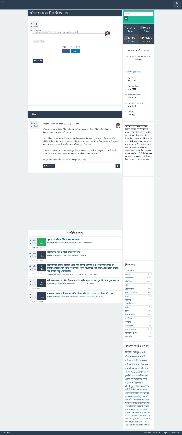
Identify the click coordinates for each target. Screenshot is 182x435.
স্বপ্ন (137, 409)
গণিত (127, 285)
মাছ (139, 406)
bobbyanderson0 (135, 94)
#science (135, 372)
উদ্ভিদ (148, 412)
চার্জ (145, 421)
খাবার (140, 403)
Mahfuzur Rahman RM (86, 297)
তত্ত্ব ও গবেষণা (61, 297)
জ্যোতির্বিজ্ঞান (129, 289)
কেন (127, 396)
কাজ (136, 396)
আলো (127, 372)
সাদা (149, 403)
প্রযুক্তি (127, 296)
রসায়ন (127, 274)
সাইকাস (36, 41)
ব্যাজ (94, 6)
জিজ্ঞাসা (56, 32)
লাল (147, 399)
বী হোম (9, 6)
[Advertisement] (75, 85)
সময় (141, 421)
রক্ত (146, 368)
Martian (80, 243)
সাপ (147, 396)
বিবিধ (59, 275)
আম (148, 424)
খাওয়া (144, 389)
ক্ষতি (149, 372)
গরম (140, 389)
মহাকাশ (128, 383)
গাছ (135, 403)
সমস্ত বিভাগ (129, 270)
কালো (142, 412)
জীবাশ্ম (42, 41)
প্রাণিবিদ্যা (128, 318)
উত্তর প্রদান (55, 124)
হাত (147, 406)
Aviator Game (133, 86)
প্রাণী (134, 383)
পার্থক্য (136, 386)
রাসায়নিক (129, 368)
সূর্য (132, 379)
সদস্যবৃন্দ (49, 6)
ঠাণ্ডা (130, 409)
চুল (126, 375)
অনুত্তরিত (33, 6)
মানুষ (128, 352)
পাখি (144, 415)
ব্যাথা (134, 409)
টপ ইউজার (102, 6)
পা (145, 412)
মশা (126, 409)
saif (78, 256)
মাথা (140, 379)
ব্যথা (150, 418)
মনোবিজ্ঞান (129, 325)
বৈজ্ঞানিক (140, 383)
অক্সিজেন (128, 424)
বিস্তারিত (133, 415)
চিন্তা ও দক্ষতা (130, 314)
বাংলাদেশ (139, 418)
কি (129, 415)
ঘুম (137, 352)
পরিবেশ (60, 284)
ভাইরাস (131, 421)
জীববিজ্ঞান (45, 32)
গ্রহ (133, 412)
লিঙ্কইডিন (75, 51)
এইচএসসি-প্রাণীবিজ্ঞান (135, 364)
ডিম (144, 393)
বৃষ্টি (148, 393)
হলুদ (127, 421)
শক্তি (130, 399)
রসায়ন (137, 412)
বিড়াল (137, 424)
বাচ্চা (127, 418)
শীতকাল (135, 393)
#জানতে (128, 393)
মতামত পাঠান (6, 433)
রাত (126, 399)
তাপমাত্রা (128, 412)
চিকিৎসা (131, 375)
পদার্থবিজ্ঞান (129, 278)
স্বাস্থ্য (136, 379)
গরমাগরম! (25, 6)
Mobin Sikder (175, 433)
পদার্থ (142, 352)
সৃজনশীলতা (60, 256)
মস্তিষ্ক (144, 403)
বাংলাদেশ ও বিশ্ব (131, 333)
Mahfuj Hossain (81, 284)
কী (147, 375)
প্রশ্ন (18, 6)
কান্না (145, 424)
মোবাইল (142, 372)
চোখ (137, 356)
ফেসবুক (66, 51)
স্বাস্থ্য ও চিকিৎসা (131, 292)
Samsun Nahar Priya (81, 275)
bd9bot (131, 111)
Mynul (130, 77)
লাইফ (127, 307)
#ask (136, 368)
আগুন (143, 399)
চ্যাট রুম (78, 6)
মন (126, 415)
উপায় (143, 406)
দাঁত (133, 424)
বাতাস (145, 409)
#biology (129, 386)
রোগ (148, 364)
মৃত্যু (134, 418)
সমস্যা (148, 415)
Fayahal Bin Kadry (135, 103)
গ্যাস (137, 415)
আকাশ (137, 421)
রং (144, 396)
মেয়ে (130, 418)
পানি (133, 352)
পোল (86, 6)
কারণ (131, 396)
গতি (141, 424)
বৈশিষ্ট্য (145, 418)
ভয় (141, 409)
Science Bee (156, 433)
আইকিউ (128, 300)
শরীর (142, 368)
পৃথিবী (142, 356)
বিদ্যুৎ (140, 396)
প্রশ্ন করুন (57, 6)
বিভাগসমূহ (41, 6)
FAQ (64, 6)
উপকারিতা (137, 399)
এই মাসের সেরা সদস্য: (133, 72)
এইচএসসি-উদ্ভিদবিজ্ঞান (136, 360)
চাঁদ (141, 393)
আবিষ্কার (131, 406)
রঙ (141, 415)
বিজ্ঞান (135, 389)
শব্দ (126, 406)
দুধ (136, 406)
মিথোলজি (128, 336)
